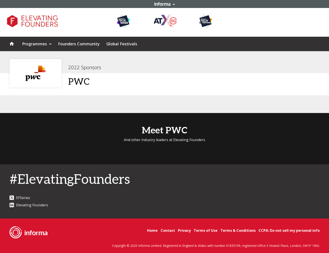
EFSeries (20, 197)
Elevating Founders (29, 205)
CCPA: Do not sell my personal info (289, 230)
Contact (168, 230)
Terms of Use (206, 230)
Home (152, 230)
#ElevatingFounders (70, 180)
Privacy (184, 230)
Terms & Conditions (238, 230)
